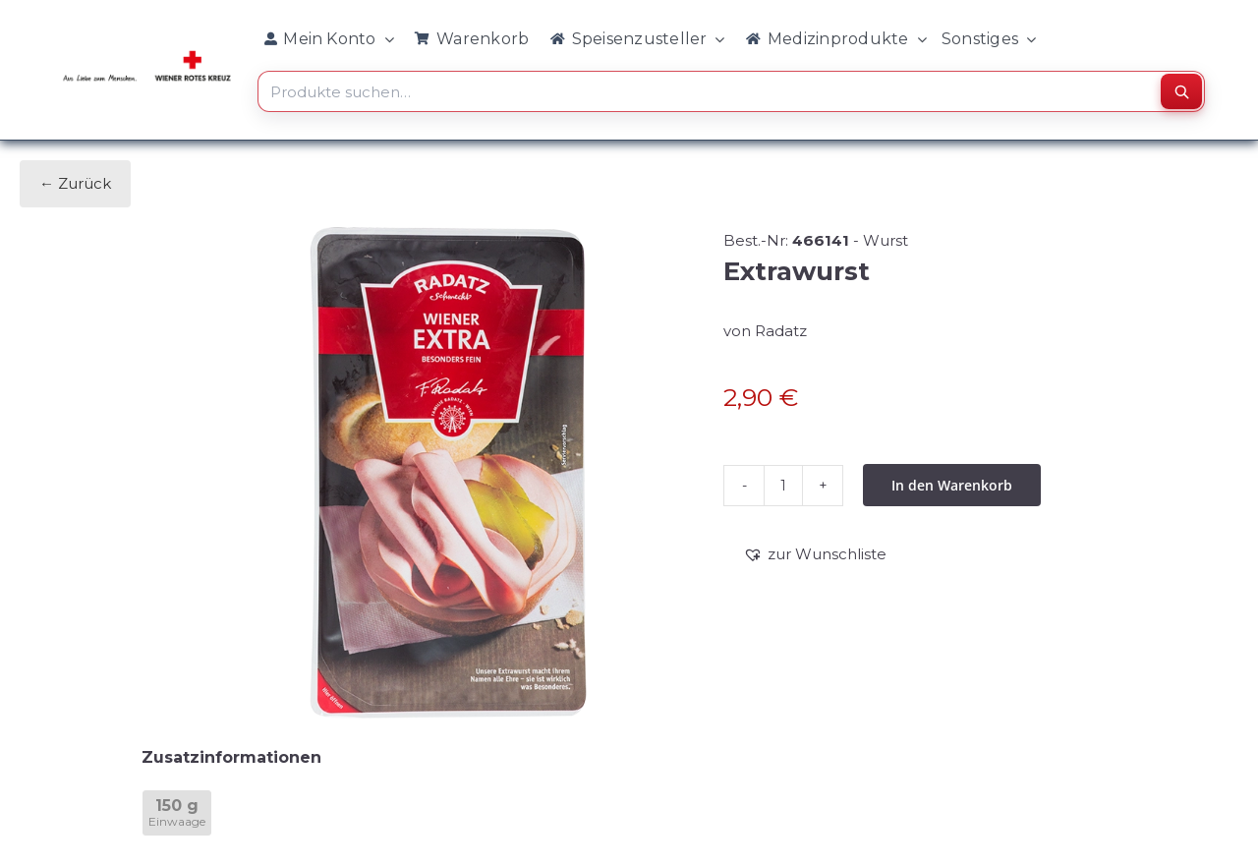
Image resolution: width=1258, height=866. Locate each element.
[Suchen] (1181, 91)
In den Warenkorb (951, 485)
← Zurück (75, 183)
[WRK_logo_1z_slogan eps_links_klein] (147, 55)
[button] (814, 554)
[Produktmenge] (783, 485)
